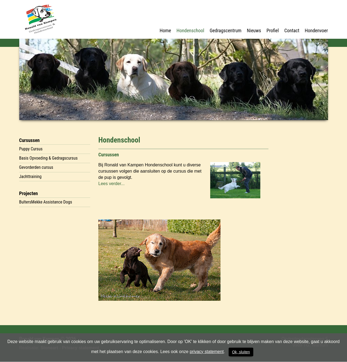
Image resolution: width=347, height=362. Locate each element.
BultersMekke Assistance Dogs (45, 202)
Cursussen (29, 140)
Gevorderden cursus (36, 167)
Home (165, 30)
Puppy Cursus (31, 148)
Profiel (273, 30)
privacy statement (206, 351)
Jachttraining (30, 176)
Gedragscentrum (225, 30)
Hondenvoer (316, 30)
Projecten (28, 193)
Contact (291, 30)
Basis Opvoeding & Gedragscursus (48, 158)
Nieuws (254, 30)
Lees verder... (111, 183)
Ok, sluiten (241, 352)
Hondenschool (190, 30)
